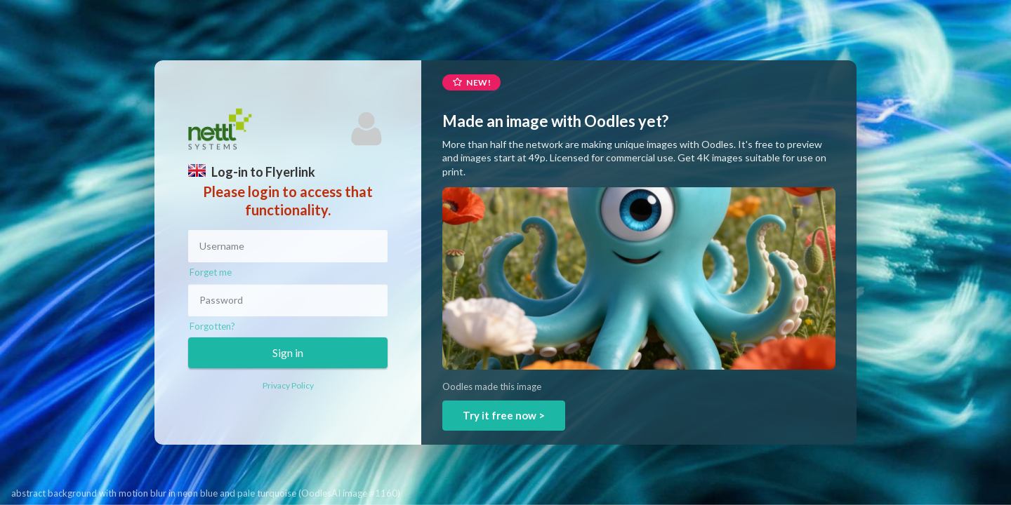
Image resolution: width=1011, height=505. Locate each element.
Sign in (287, 352)
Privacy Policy (288, 385)
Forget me (211, 272)
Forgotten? (212, 326)
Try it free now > (504, 415)
